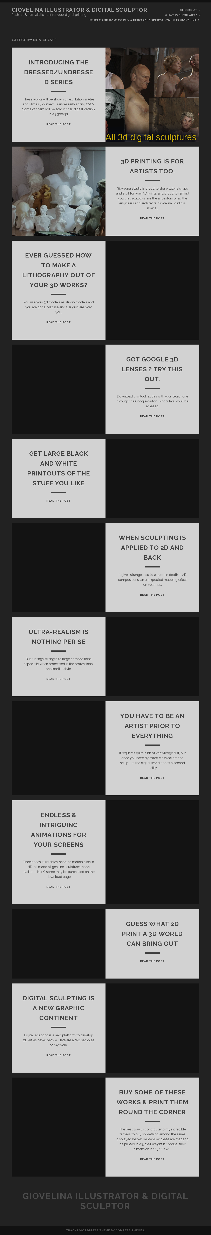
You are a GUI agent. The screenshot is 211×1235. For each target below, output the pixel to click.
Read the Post (58, 124)
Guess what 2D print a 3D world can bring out (152, 933)
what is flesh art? (181, 15)
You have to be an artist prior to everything (152, 725)
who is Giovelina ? (183, 20)
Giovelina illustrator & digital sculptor (79, 10)
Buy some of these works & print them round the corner (152, 1102)
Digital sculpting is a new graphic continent (59, 1008)
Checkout (188, 10)
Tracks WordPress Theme (88, 1230)
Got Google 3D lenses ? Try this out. (152, 369)
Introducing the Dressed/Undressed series (58, 72)
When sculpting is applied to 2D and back (152, 547)
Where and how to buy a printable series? (126, 20)
